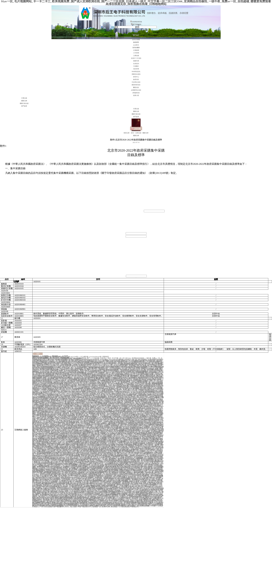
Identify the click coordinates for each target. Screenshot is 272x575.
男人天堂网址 (85, 441)
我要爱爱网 (101, 489)
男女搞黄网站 (120, 372)
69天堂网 (122, 473)
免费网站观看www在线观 (61, 403)
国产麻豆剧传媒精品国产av (130, 363)
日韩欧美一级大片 (104, 373)
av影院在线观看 (154, 397)
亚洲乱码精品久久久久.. (119, 426)
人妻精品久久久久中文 (110, 360)
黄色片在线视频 (132, 443)
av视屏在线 (152, 422)
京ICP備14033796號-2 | (72, 357)
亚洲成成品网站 (77, 395)
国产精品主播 (150, 384)
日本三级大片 (42, 482)
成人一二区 (130, 448)
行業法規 (24, 98)
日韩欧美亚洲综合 (103, 426)
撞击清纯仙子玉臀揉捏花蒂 (117, 423)
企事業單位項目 (136, 90)
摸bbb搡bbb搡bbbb (43, 489)
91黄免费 (139, 375)
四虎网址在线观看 (135, 494)
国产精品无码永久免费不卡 (101, 493)
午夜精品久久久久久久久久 (120, 414)
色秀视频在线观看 (87, 477)
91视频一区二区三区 (70, 495)
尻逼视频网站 (133, 424)
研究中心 (136, 77)
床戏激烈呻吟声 (38, 410)
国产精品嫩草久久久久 (62, 507)
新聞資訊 (136, 40)
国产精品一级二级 (39, 418)
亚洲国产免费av (100, 431)
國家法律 (24, 101)
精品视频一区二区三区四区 (92, 409)
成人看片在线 (133, 489)
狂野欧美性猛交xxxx (63, 487)
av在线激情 (117, 417)
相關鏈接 (36, 356)
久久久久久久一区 (80, 491)
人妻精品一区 (96, 507)
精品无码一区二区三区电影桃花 (76, 401)
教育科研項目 (136, 85)
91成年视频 (126, 437)
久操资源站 (159, 389)
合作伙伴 (136, 49)
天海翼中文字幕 (76, 467)
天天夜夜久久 (45, 405)
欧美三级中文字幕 (50, 489)
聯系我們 (136, 63)
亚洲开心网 (106, 507)
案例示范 (136, 67)
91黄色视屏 (58, 414)
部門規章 (24, 106)
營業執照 (105, 357)
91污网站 (75, 453)
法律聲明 (45, 356)
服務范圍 (136, 44)
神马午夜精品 (89, 421)
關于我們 (136, 35)
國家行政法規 (24, 103)
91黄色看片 (126, 416)
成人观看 (73, 507)
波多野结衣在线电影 (143, 385)
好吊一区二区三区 (128, 393)
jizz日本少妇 (97, 458)
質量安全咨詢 (136, 74)
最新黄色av (144, 400)
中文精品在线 (98, 495)
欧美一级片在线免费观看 (59, 398)
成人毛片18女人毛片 (63, 395)
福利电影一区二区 (80, 489)
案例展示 (136, 53)
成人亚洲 (110, 432)
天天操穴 (153, 506)
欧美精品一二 (116, 507)
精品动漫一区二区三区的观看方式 (71, 389)
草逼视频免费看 (134, 400)
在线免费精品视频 (143, 506)
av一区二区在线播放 (45, 507)
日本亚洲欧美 (95, 439)
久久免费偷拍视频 (100, 404)
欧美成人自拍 (105, 414)
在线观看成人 (114, 430)
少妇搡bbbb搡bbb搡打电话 (130, 415)
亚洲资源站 (125, 507)
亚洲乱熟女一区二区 (130, 390)
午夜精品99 (134, 507)
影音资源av (65, 500)
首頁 (136, 31)
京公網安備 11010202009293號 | (91, 357)
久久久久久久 (77, 366)
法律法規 (136, 58)
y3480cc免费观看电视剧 (143, 420)
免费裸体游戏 (116, 493)
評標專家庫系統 (136, 22)
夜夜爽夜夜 (92, 500)
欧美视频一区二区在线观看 (143, 467)
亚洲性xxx (70, 408)
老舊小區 (136, 95)
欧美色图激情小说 (71, 366)
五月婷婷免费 (68, 498)
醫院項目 (136, 87)
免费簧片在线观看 (141, 402)
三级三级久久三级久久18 (135, 384)
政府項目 (136, 79)
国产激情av (51, 395)
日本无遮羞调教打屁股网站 (95, 473)
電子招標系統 (136, 24)
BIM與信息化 (136, 71)
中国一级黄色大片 (84, 507)
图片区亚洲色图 (97, 376)
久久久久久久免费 (139, 435)
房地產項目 (136, 93)
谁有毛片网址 (135, 500)
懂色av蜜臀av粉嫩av (42, 460)
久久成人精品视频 (111, 473)
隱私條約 (55, 356)
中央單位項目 (136, 82)
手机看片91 (85, 410)
